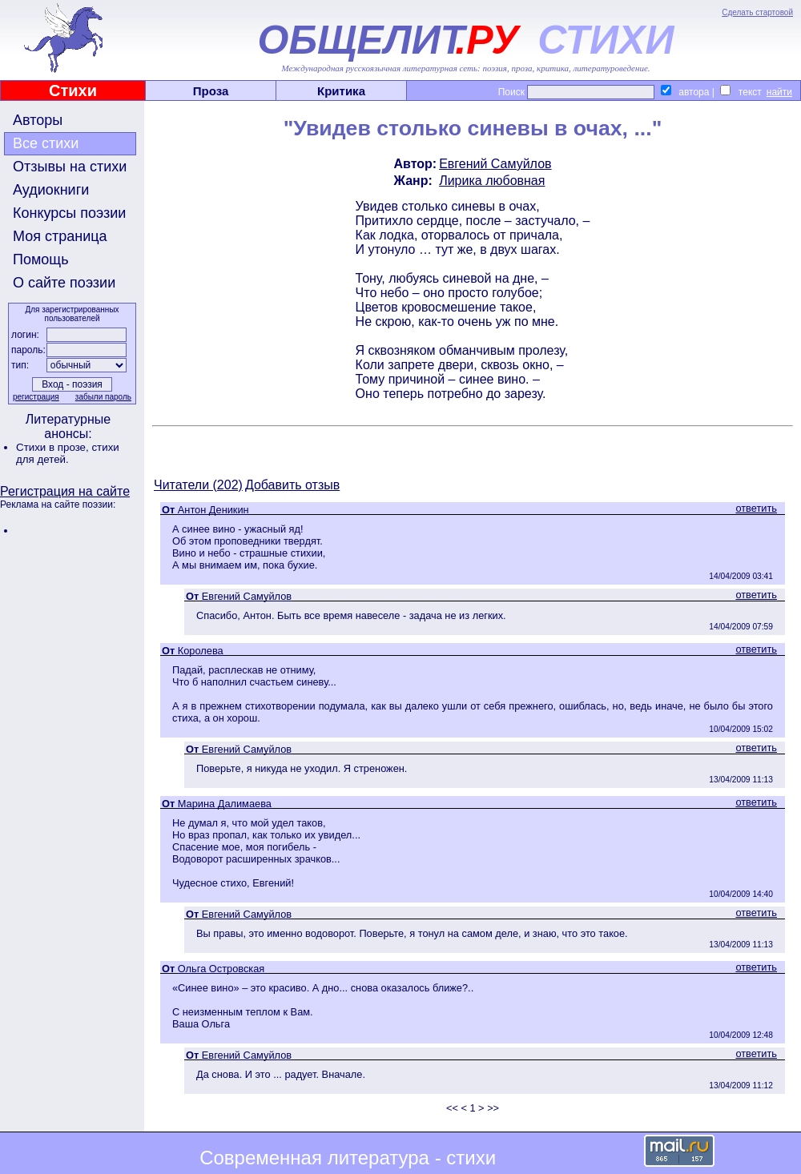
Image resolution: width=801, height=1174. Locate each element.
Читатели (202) (198, 485)
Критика (341, 91)
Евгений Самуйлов (495, 164)
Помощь (41, 259)
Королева (200, 651)
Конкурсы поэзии (69, 213)
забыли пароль (103, 396)
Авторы (37, 120)
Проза (211, 91)
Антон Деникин (213, 510)
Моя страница (60, 236)
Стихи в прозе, (53, 447)
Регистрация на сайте (65, 491)
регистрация (36, 396)
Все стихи (45, 143)
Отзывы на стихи (70, 167)
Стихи (73, 90)
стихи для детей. (67, 453)
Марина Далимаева (225, 804)
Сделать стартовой (757, 12)
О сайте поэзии (64, 283)
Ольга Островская (221, 969)
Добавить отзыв (292, 485)
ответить (756, 508)
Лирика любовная (492, 180)
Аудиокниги (51, 190)
